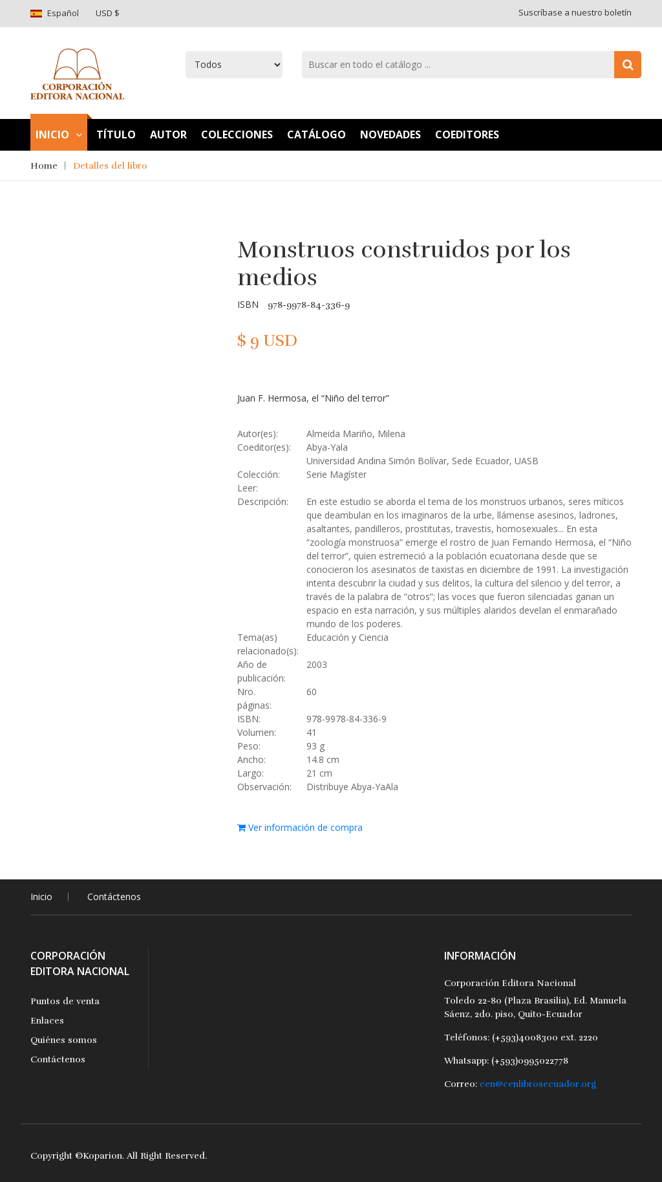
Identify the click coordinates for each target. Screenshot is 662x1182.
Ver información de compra (300, 827)
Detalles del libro (110, 165)
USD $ (108, 13)
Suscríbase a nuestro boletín (575, 12)
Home (44, 165)
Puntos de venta (65, 1001)
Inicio (59, 134)
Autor (168, 134)
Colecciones (237, 134)
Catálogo (316, 134)
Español (63, 13)
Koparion (102, 1155)
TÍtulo (116, 134)
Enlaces (47, 1020)
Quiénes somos (63, 1040)
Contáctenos (114, 896)
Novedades (390, 134)
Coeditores (467, 134)
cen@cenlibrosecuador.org (538, 1084)
